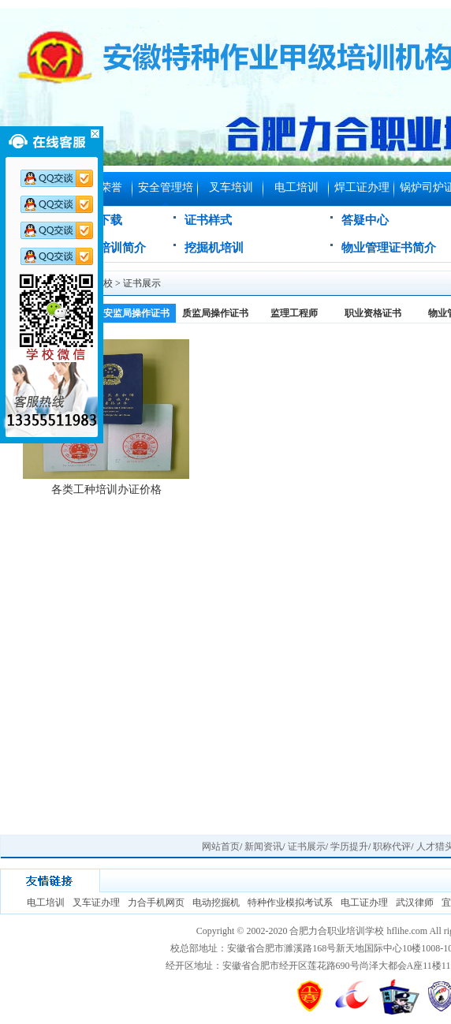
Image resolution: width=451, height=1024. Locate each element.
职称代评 (392, 846)
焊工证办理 (362, 187)
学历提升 (349, 846)
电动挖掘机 (216, 902)
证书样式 (208, 220)
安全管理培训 (165, 193)
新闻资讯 (263, 846)
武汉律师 (415, 902)
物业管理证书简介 (388, 247)
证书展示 (142, 283)
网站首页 (221, 846)
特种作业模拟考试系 (290, 902)
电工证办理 (364, 902)
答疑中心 (365, 220)
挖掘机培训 (214, 247)
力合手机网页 (156, 902)
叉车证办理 (96, 902)
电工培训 (296, 187)
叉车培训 (231, 187)
